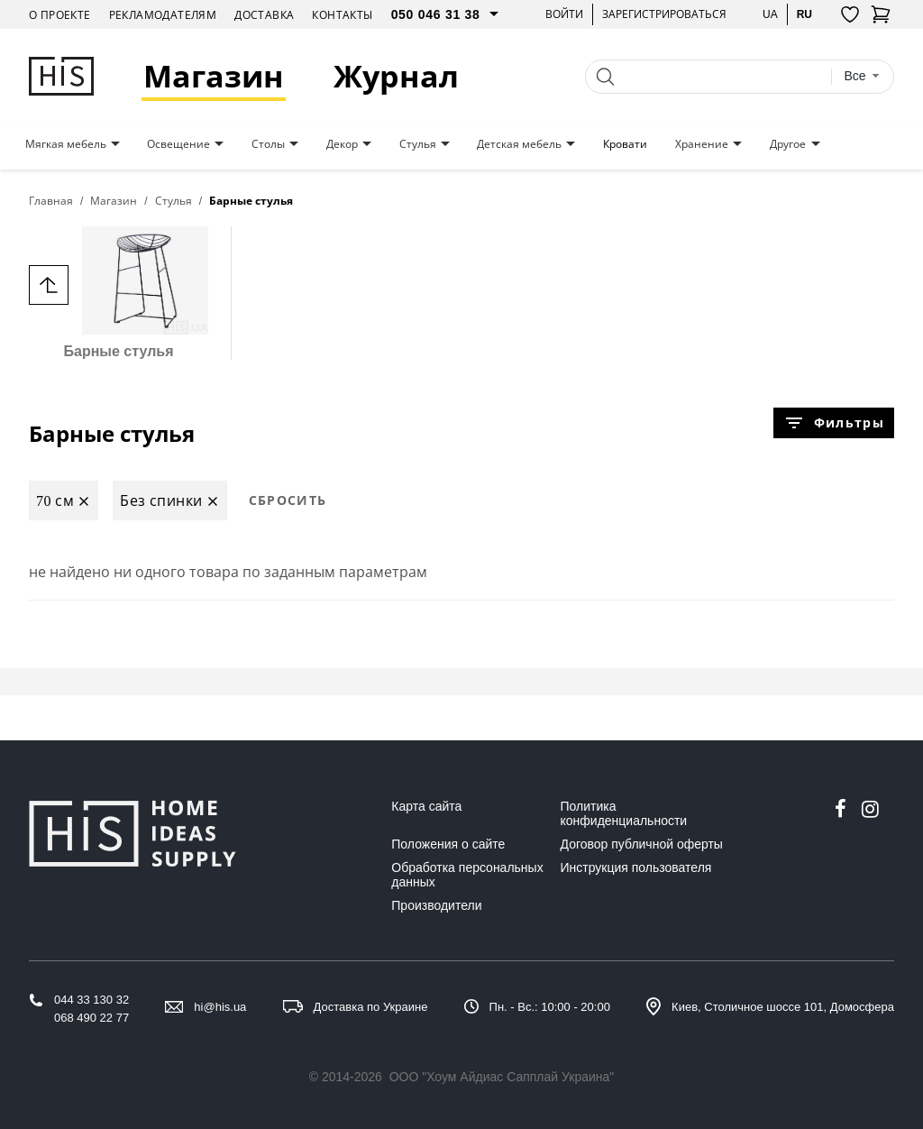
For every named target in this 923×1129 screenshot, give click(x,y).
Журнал (396, 76)
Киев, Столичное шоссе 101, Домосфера (783, 1007)
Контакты (342, 15)
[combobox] (861, 76)
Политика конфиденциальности (624, 813)
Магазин (213, 76)
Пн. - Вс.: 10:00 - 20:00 (549, 1007)
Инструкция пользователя (636, 867)
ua (770, 14)
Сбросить (288, 500)
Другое (788, 144)
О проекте (60, 15)
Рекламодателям (163, 15)
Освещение (178, 144)
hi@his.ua (220, 1007)
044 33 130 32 (91, 999)
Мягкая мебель (65, 144)
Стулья (417, 144)
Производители (436, 905)
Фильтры (833, 423)
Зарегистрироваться (664, 14)
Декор (342, 144)
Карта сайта (426, 806)
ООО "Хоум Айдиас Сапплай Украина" (502, 1076)
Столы (268, 144)
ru (804, 14)
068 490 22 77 (91, 1017)
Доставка (264, 15)
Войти (564, 14)
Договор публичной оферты (642, 844)
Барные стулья (118, 292)
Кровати (625, 144)
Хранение (701, 144)
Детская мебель (519, 144)
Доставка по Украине (371, 1007)
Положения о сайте (448, 844)
